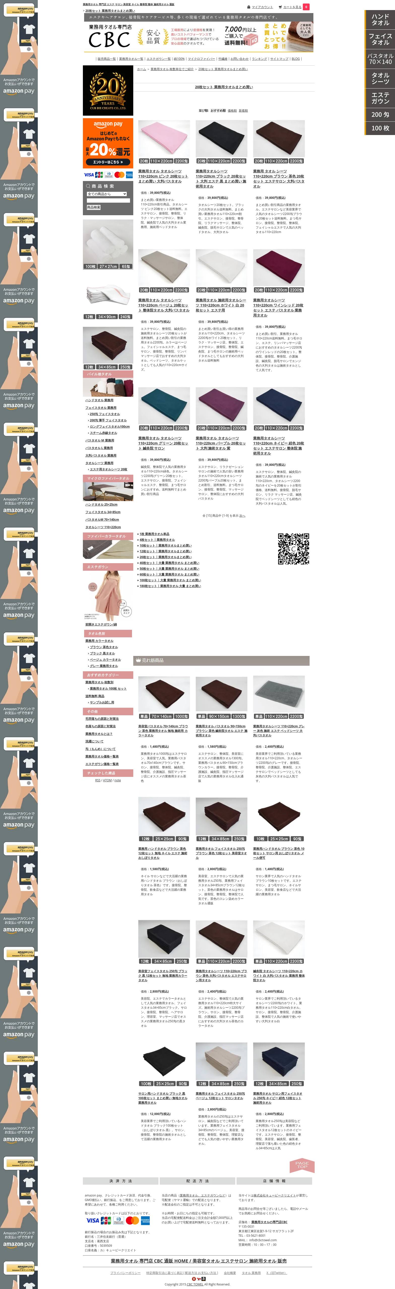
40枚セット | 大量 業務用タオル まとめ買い (170, 563)
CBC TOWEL (195, 1284)
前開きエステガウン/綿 (101, 624)
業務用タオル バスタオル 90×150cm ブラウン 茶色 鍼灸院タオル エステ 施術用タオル (221, 730)
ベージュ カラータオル (105, 659)
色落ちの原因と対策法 (100, 726)
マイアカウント (262, 7)
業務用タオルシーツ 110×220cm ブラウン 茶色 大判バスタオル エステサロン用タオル (221, 975)
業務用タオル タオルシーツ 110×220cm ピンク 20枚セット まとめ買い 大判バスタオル (163, 176)
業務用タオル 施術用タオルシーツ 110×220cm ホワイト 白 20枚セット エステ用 (221, 305)
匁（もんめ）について (100, 749)
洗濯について (94, 741)
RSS (98, 780)
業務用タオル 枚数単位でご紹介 (172, 69)
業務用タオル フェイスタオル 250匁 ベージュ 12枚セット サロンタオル (220, 1095)
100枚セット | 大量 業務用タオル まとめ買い (170, 580)
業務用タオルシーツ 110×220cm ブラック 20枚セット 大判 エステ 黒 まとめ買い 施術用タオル (221, 179)
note (117, 780)
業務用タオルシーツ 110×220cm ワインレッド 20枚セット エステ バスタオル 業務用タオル (278, 308)
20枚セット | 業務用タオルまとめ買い (166, 557)
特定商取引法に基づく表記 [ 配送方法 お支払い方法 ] (182, 1273)
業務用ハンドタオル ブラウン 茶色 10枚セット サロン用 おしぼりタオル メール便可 (278, 853)
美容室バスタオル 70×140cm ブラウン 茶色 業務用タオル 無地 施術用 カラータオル (163, 730)
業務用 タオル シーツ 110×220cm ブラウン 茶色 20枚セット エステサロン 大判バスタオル (278, 179)
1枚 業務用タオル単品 (155, 534)
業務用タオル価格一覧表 (102, 756)
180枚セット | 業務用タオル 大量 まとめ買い (170, 586)
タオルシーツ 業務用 (99, 463)
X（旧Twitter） (277, 1273)
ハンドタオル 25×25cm (101, 504)
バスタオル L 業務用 (99, 448)
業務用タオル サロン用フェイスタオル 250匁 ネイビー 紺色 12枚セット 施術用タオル (277, 1098)
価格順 (232, 110)
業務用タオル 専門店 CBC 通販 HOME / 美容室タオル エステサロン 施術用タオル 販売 (199, 1261)
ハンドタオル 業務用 (99, 400)
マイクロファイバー (201, 59)
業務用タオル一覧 (131, 59)
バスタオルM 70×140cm (102, 519)
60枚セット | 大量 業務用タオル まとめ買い (170, 574)
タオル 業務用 (251, 1273)
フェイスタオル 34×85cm (102, 512)
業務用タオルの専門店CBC (269, 1222)
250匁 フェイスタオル (105, 414)
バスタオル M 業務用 (99, 440)
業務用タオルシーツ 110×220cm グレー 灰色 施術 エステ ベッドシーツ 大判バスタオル (279, 730)
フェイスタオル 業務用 (100, 408)
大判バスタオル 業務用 (100, 455)
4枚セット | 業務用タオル (157, 540)
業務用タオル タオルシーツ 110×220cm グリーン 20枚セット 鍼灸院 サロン (163, 443)
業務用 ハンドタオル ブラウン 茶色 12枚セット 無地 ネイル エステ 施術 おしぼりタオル (162, 853)
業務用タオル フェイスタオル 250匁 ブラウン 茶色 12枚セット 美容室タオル (221, 853)
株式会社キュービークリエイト (275, 1195)
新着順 (243, 110)
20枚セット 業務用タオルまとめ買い (110, 11)
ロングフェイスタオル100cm (110, 426)
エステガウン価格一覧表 (102, 764)
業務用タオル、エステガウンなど (202, 1195)
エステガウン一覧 (159, 59)
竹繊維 (222, 59)
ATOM (107, 780)
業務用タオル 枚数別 (99, 682)
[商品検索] (108, 200)
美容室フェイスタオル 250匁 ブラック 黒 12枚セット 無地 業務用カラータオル (162, 975)
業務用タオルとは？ (99, 734)
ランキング (259, 59)
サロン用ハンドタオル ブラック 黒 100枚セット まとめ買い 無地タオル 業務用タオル (162, 1098)
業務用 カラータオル (99, 641)
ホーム (141, 69)
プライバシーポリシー (125, 1273)
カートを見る (292, 7)
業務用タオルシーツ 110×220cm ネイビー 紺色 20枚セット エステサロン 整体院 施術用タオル (278, 446)
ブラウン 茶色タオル (104, 647)
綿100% (179, 59)
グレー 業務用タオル (104, 666)
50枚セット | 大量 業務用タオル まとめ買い (170, 568)
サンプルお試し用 (102, 702)
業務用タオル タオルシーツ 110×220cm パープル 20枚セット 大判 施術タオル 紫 (221, 443)
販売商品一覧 (107, 59)
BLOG (296, 59)
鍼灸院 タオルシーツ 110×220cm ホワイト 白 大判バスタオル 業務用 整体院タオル (279, 975)
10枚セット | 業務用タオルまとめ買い (166, 545)
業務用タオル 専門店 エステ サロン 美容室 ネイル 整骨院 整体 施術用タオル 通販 (128, 4)
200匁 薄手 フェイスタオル (108, 420)
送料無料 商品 (94, 696)
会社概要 (230, 1273)
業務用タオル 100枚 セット (108, 688)
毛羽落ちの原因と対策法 (102, 719)
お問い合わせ (240, 59)
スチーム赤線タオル (103, 433)
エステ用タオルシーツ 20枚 (108, 469)
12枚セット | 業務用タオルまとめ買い (166, 551)
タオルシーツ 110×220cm (103, 527)
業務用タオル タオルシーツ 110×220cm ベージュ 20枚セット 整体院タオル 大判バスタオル (163, 305)
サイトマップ (279, 59)
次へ (242, 515)
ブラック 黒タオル (102, 653)
